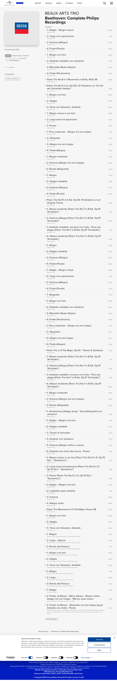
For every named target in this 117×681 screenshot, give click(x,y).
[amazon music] (75, 654)
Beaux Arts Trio (62, 13)
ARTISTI (38, 3)
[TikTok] (56, 654)
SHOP (79, 3)
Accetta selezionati (99, 665)
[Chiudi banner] (114, 657)
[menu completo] (111, 3)
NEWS (58, 3)
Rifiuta (99, 670)
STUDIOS (69, 3)
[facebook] (34, 654)
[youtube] (45, 654)
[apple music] (70, 654)
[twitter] (39, 654)
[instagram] (50, 654)
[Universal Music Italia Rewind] (81, 654)
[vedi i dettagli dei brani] (52, 620)
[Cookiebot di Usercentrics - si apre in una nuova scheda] (10, 678)
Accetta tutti (99, 659)
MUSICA (49, 3)
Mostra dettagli (85, 677)
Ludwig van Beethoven (13, 79)
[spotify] (64, 654)
